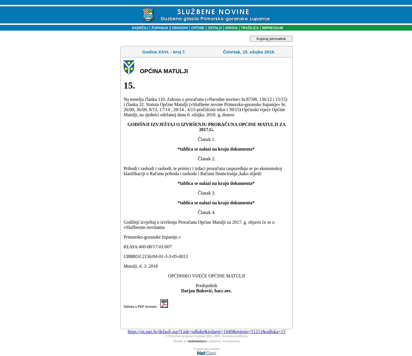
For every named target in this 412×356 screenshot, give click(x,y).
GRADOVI (180, 28)
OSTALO (215, 28)
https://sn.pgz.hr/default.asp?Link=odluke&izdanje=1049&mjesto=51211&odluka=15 (206, 331)
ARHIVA (231, 28)
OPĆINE (198, 28)
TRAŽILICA (249, 28)
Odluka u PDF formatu (146, 306)
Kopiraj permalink (271, 39)
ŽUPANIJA (159, 28)
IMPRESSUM (272, 28)
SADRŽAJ (138, 28)
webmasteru (197, 341)
